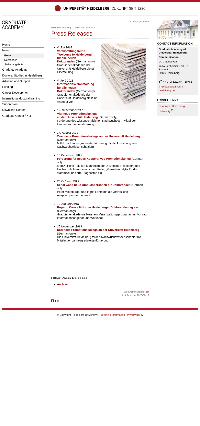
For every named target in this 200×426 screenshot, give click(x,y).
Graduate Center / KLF (17, 115)
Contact (134, 21)
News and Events (84, 27)
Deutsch (144, 21)
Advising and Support (16, 81)
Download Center (13, 109)
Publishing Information (112, 314)
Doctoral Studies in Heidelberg (22, 75)
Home (6, 44)
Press (7, 55)
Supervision (10, 104)
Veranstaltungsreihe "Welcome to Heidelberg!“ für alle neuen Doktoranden (75, 56)
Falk (146, 292)
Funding (7, 86)
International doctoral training (21, 98)
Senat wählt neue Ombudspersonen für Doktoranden (94, 185)
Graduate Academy (14, 69)
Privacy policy (135, 314)
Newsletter (10, 59)
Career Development (15, 92)
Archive (62, 284)
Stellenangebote (13, 64)
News (6, 50)
